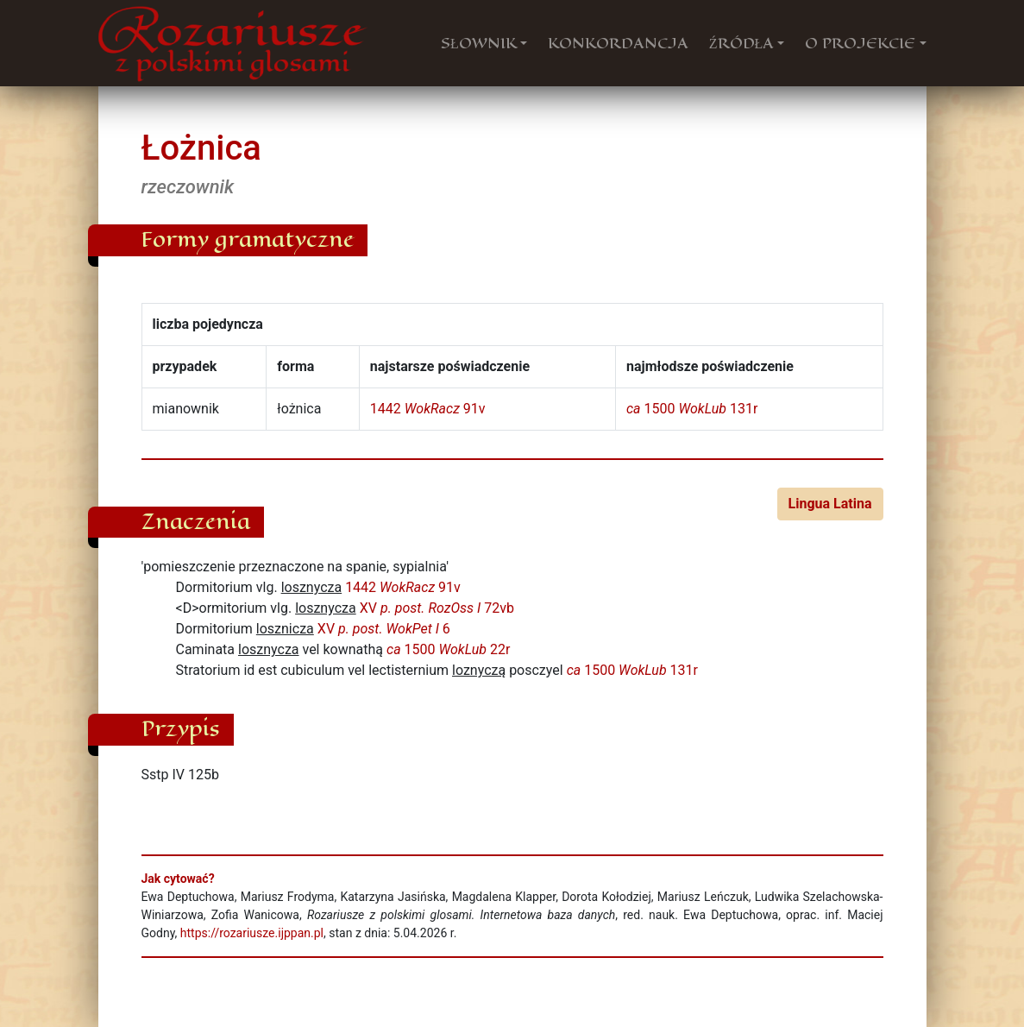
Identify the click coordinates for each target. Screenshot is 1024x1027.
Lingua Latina (830, 503)
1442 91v (428, 408)
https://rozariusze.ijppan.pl (252, 933)
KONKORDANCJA (618, 43)
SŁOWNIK (479, 43)
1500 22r (448, 649)
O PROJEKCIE (860, 43)
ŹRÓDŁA (742, 43)
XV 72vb (437, 608)
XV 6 (383, 629)
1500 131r (691, 408)
